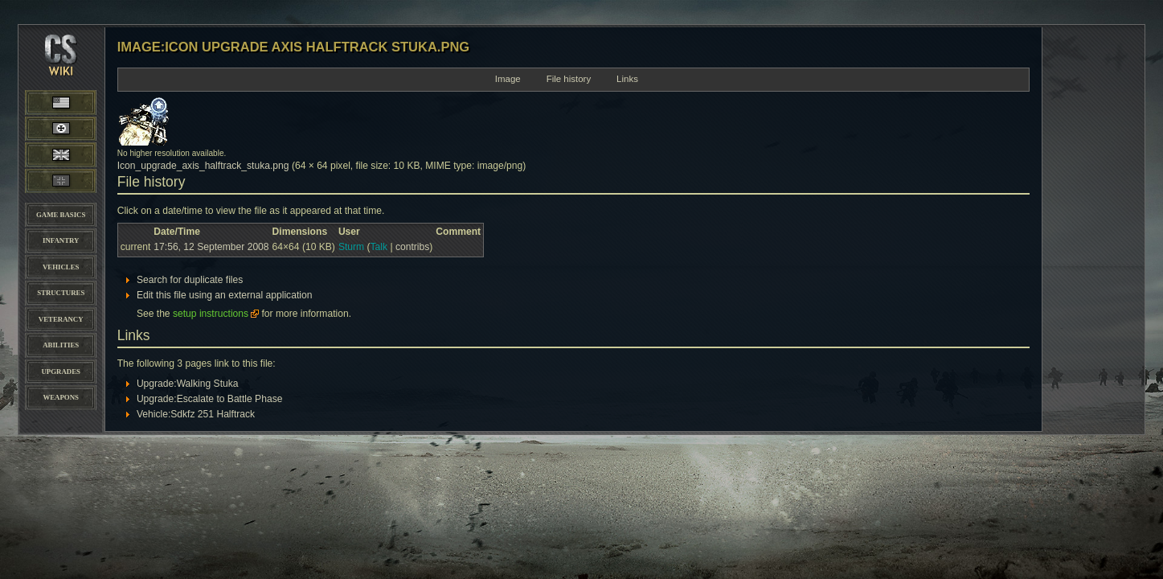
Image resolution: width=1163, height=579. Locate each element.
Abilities (61, 345)
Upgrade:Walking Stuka (188, 383)
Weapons (60, 397)
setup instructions (210, 313)
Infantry (61, 240)
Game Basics (60, 215)
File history (569, 79)
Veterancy (61, 319)
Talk (379, 247)
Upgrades (61, 372)
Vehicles (61, 267)
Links (627, 79)
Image (508, 79)
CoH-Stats (61, 68)
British (61, 154)
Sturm (351, 247)
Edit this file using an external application (225, 295)
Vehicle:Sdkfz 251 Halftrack (196, 414)
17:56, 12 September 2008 (211, 247)
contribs (412, 247)
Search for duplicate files (190, 279)
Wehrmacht (61, 129)
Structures (60, 293)
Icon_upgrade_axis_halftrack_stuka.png (203, 165)
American (76, 101)
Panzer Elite (61, 181)
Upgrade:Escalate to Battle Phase (210, 398)
